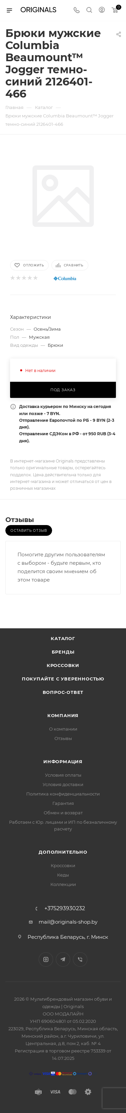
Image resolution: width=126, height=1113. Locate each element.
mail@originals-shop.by (68, 922)
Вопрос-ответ (63, 692)
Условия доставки (63, 784)
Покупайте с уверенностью (63, 678)
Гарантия (63, 803)
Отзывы (63, 738)
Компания (63, 715)
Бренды (63, 652)
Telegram (63, 959)
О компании (63, 729)
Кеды (63, 875)
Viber (80, 959)
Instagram (46, 959)
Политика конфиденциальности (63, 793)
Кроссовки (63, 665)
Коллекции (63, 884)
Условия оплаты (63, 775)
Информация (63, 761)
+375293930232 (64, 908)
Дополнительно (63, 852)
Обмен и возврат (63, 812)
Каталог (63, 638)
